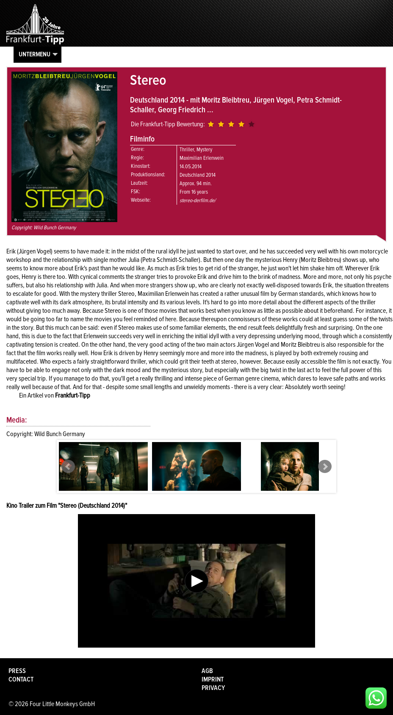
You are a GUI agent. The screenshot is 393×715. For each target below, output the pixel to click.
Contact (20, 679)
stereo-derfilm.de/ (198, 200)
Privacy (213, 688)
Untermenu (34, 54)
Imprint (213, 679)
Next (325, 466)
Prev (68, 466)
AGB (207, 671)
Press (17, 671)
